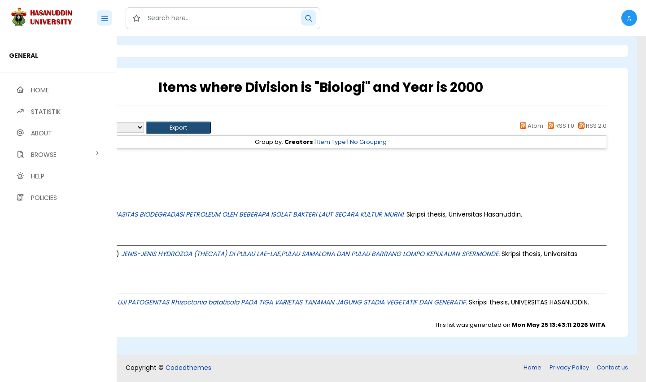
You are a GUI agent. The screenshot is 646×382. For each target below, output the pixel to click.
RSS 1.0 (559, 126)
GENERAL (23, 55)
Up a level (165, 117)
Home (532, 368)
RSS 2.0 (591, 126)
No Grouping (424, 142)
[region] (58, 209)
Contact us (612, 368)
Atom (530, 126)
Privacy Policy (569, 368)
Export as (160, 127)
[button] (629, 18)
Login (154, 51)
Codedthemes (188, 368)
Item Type (387, 142)
